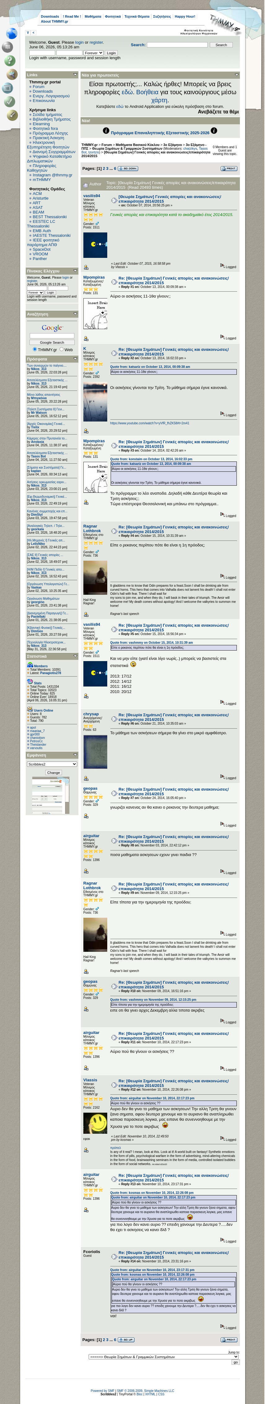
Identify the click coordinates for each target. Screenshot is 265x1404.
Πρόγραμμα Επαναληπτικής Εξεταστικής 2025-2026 (160, 132)
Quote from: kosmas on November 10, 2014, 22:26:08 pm (152, 1192)
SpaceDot (42, 249)
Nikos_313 (38, 369)
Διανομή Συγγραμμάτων (54, 151)
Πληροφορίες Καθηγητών (41, 168)
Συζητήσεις (162, 16)
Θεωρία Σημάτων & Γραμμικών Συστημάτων (127, 148)
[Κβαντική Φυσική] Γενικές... (46, 627)
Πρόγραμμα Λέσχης (50, 133)
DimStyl (36, 514)
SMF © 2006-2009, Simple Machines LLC (145, 1391)
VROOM (40, 254)
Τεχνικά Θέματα (137, 16)
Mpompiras (94, 277)
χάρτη (159, 100)
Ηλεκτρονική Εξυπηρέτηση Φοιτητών (48, 144)
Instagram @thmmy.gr (53, 175)
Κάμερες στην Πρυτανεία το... (47, 438)
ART (37, 203)
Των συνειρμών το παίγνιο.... (47, 365)
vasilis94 (91, 195)
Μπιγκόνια (38, 398)
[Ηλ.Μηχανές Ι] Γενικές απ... (46, 540)
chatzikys (190, 148)
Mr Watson (39, 412)
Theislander (38, 744)
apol (33, 727)
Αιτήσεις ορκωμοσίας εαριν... (46, 482)
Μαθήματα (93, 16)
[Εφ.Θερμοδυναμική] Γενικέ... (47, 496)
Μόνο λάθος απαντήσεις (43, 394)
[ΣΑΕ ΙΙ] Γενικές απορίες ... (45, 555)
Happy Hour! (185, 16)
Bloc (140, 1394)
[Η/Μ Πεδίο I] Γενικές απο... (45, 569)
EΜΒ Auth (42, 230)
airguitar (91, 835)
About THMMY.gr (54, 21)
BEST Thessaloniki (50, 216)
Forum (39, 86)
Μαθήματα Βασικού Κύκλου (138, 145)
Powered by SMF (103, 1391)
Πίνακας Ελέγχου (43, 271)
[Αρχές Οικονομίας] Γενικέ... (46, 424)
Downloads (50, 16)
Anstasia (37, 442)
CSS (161, 1394)
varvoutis (36, 748)
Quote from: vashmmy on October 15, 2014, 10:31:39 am (151, 642)
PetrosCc (36, 741)
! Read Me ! (72, 16)
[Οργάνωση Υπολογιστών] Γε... (48, 584)
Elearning (41, 123)
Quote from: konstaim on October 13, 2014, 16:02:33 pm (151, 459)
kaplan (36, 471)
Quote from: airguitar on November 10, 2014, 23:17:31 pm (152, 1270)
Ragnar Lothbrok (92, 528)
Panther (40, 258)
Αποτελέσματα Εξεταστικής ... (47, 380)
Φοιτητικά (113, 16)
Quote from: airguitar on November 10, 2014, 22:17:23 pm (152, 1098)
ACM (37, 193)
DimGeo (37, 631)
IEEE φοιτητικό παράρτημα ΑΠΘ (43, 242)
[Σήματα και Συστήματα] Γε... (46, 467)
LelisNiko (38, 543)
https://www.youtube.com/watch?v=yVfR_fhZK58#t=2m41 (149, 423)
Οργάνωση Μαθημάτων (43, 598)
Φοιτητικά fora (45, 128)
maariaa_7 (37, 731)
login (79, 42)
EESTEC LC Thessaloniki (41, 223)
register (96, 42)
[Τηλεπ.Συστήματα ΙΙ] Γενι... (45, 409)
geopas (90, 788)
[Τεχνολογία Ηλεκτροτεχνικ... (46, 642)
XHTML (150, 1394)
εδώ (127, 92)
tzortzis (93, 152)
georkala (37, 529)
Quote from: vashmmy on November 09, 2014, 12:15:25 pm (153, 999)
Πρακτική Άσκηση (48, 137)
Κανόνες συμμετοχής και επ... (47, 511)
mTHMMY (42, 179)
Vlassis (90, 1080)
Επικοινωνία (44, 100)
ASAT (38, 207)
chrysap (91, 714)
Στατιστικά (37, 656)
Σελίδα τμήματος (47, 114)
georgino (37, 602)
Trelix (35, 427)
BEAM (38, 212)
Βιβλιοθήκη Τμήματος (52, 119)
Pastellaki (38, 616)
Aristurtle (40, 198)
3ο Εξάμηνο (172, 145)
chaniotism (37, 738)
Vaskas (36, 587)
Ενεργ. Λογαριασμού (51, 96)
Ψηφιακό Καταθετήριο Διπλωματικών (49, 158)
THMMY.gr (90, 145)
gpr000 (35, 734)
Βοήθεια (147, 92)
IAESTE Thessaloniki (52, 235)
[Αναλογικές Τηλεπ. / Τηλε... (46, 526)
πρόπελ (115, 1148)
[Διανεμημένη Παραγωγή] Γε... (47, 613)
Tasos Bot (38, 456)
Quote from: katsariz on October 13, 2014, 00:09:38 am (150, 367)
